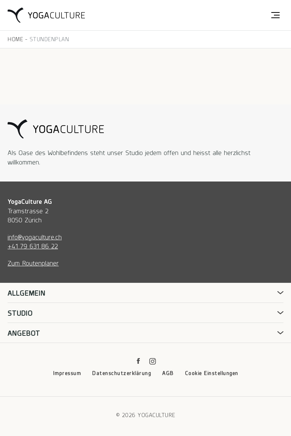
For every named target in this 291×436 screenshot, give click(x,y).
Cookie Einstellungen (211, 373)
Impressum (67, 373)
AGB (168, 373)
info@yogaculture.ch (35, 236)
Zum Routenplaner (33, 262)
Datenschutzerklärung (121, 373)
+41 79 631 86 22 (33, 245)
